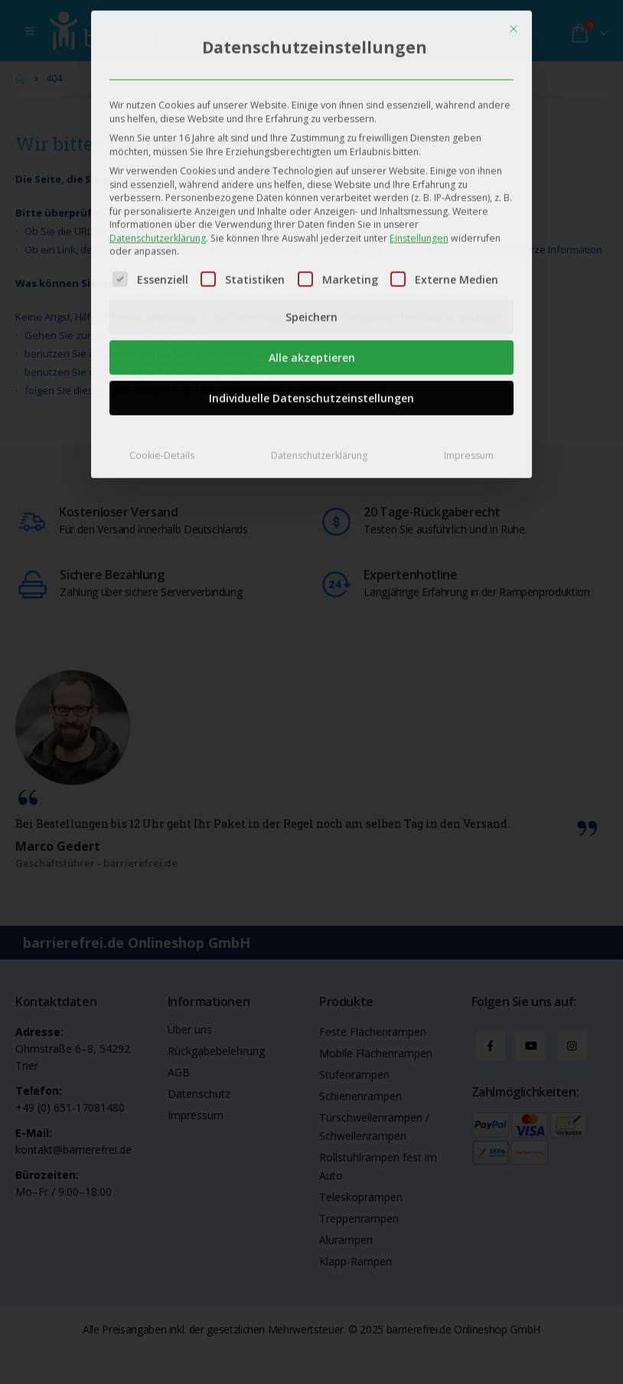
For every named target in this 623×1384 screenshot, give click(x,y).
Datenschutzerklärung (157, 228)
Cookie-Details (161, 446)
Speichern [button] (311, 308)
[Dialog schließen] (513, 19)
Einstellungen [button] (419, 228)
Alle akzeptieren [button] (312, 348)
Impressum (469, 446)
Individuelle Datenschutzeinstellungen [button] (311, 389)
